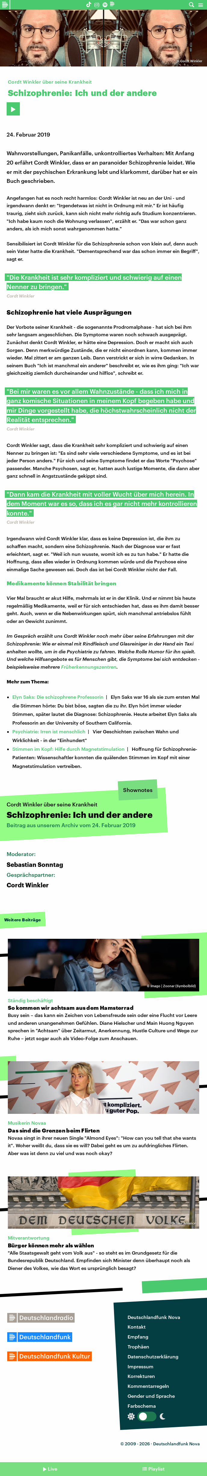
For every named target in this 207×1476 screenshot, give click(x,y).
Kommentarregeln (148, 1386)
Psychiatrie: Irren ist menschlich (48, 731)
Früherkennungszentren (88, 667)
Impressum (140, 1366)
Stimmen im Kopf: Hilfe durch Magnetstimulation (68, 749)
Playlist (156, 1468)
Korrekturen (141, 1376)
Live (52, 1468)
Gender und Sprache (151, 1396)
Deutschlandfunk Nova (154, 1317)
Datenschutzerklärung (153, 1356)
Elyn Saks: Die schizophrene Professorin (58, 697)
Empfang (138, 1336)
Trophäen (138, 1346)
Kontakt (137, 1327)
